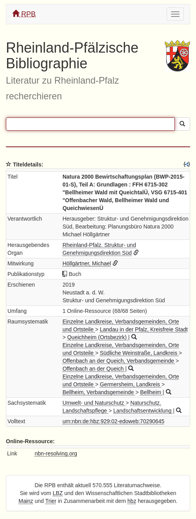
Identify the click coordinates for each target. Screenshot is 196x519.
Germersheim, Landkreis (131, 384)
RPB (24, 14)
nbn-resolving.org (56, 453)
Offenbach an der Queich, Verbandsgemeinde (119, 361)
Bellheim (151, 392)
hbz (131, 501)
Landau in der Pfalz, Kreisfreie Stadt (144, 329)
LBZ (58, 493)
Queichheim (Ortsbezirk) (97, 337)
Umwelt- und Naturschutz (93, 403)
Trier (50, 501)
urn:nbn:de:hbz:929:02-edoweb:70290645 (113, 421)
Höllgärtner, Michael (86, 263)
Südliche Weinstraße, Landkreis (139, 353)
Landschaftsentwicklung (143, 411)
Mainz (25, 501)
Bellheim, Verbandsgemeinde (98, 392)
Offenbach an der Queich (93, 368)
